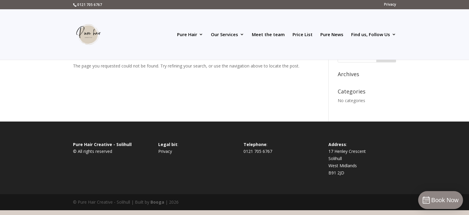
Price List (303, 34)
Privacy (390, 5)
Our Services (224, 34)
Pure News (331, 34)
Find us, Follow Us (370, 34)
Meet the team (268, 34)
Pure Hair (187, 34)
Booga (157, 202)
